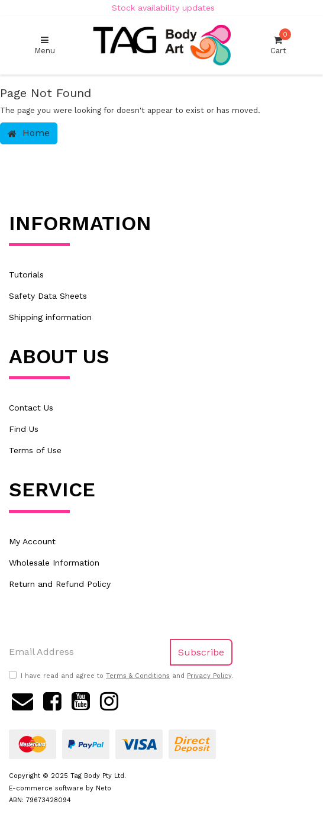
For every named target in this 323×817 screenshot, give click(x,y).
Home (29, 132)
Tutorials (26, 274)
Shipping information (50, 317)
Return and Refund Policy (60, 584)
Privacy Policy (209, 676)
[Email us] (22, 700)
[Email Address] (85, 652)
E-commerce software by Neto (60, 788)
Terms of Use (35, 450)
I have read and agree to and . (121, 675)
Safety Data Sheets (48, 296)
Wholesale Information (54, 562)
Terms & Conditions (138, 676)
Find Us (23, 429)
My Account (32, 541)
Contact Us (31, 407)
